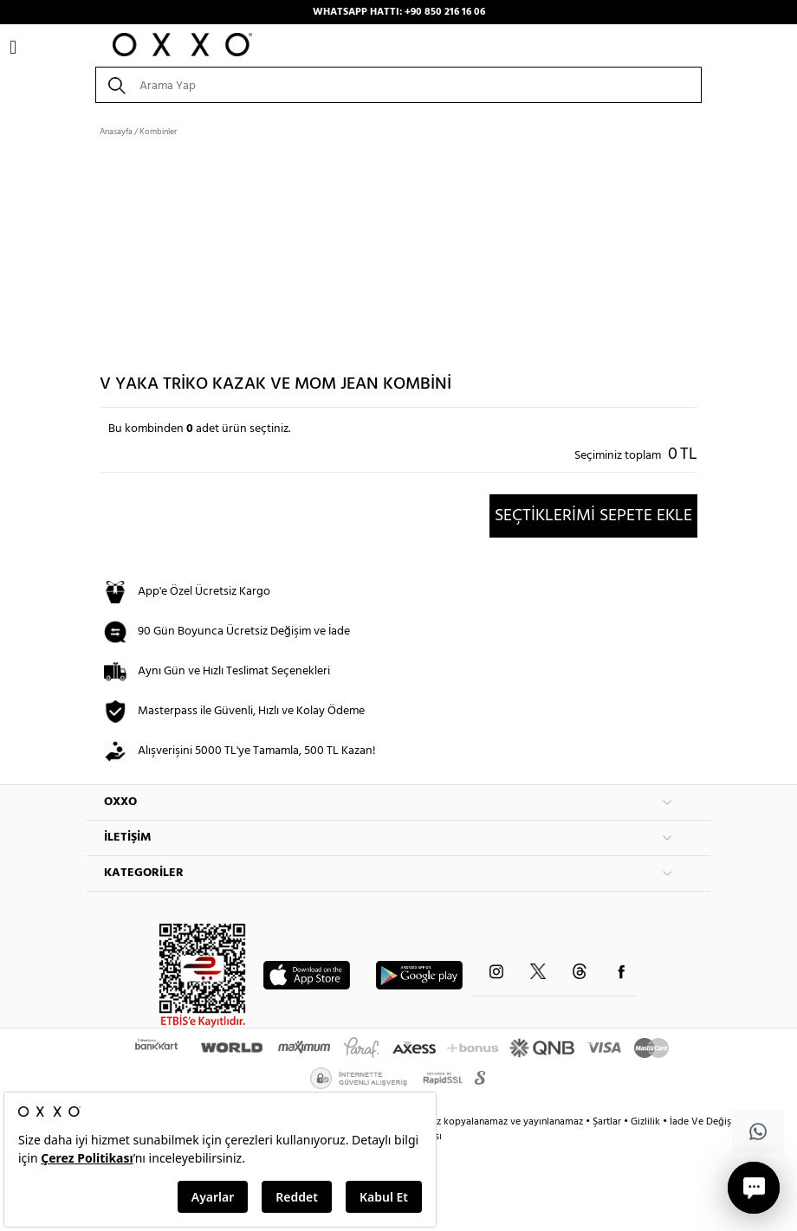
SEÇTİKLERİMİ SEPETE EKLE (593, 516)
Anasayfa (116, 132)
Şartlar (608, 1122)
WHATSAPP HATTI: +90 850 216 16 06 (399, 12)
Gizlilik (647, 1122)
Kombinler (158, 132)
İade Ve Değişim (706, 1122)
